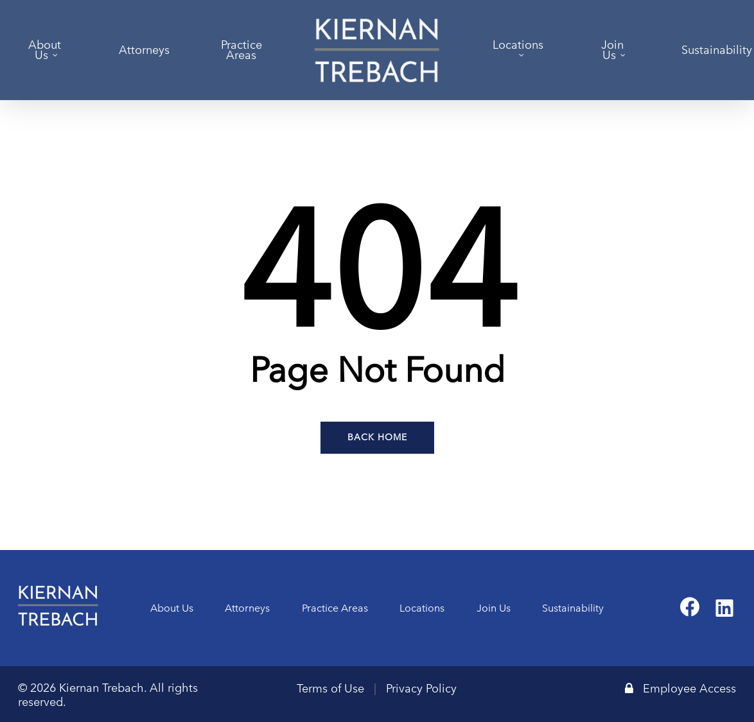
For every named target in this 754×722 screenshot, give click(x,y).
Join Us (494, 608)
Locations (421, 608)
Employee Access (680, 689)
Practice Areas (335, 608)
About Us (171, 608)
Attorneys (247, 608)
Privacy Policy (421, 689)
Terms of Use (330, 689)
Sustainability (573, 608)
